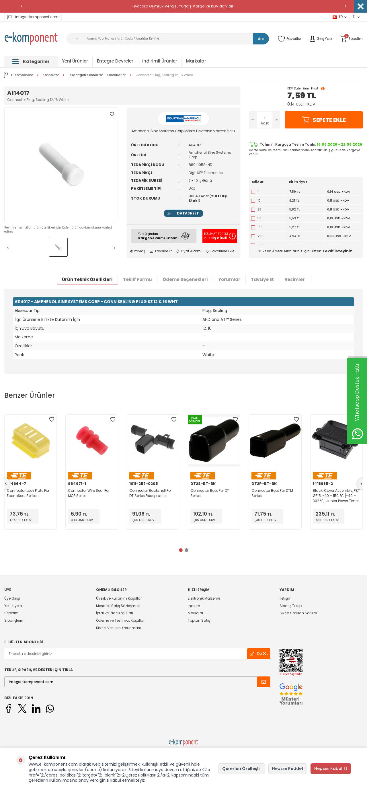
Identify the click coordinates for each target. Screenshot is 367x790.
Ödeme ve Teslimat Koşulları (120, 620)
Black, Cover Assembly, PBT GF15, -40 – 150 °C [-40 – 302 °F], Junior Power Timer (336, 495)
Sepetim (11, 612)
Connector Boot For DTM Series (272, 493)
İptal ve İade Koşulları (114, 612)
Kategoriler (31, 61)
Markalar (196, 61)
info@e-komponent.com (32, 16)
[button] (21, 6)
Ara (261, 39)
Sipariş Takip (291, 605)
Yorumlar (229, 279)
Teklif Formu (137, 279)
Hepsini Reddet (287, 768)
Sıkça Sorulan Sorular (298, 612)
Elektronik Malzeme (204, 598)
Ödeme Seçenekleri (185, 279)
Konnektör (51, 75)
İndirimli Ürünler (159, 61)
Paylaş (137, 251)
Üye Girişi (12, 598)
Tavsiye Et (161, 251)
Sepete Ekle (324, 120)
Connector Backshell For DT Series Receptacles (150, 493)
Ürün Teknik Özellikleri (87, 279)
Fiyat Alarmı (189, 251)
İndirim (194, 605)
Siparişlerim (14, 620)
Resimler (294, 279)
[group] (61, 164)
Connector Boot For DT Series (209, 493)
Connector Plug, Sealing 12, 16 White (164, 75)
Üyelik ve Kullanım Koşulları (119, 598)
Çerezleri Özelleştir (241, 768)
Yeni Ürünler (75, 61)
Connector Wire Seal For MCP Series (89, 493)
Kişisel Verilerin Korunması (118, 627)
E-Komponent (18, 75)
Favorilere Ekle (220, 251)
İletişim (286, 598)
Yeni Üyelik (13, 605)
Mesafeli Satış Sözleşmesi (118, 605)
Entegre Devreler (115, 61)
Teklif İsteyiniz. (337, 251)
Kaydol (258, 653)
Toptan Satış (199, 620)
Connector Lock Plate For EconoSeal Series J (28, 493)
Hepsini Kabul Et (330, 768)
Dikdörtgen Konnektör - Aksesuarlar (97, 75)
